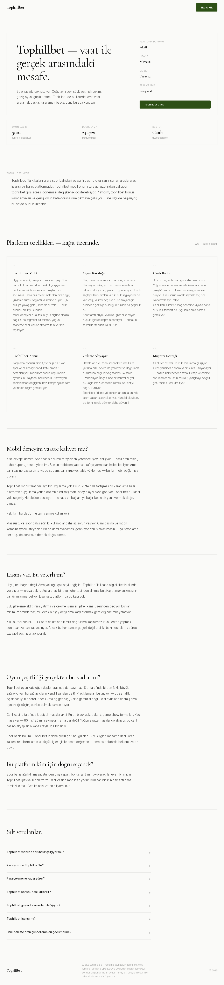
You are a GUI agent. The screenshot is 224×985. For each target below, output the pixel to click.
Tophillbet (15, 7)
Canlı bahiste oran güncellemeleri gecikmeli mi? (79, 932)
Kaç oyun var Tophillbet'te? (79, 866)
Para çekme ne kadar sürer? (79, 879)
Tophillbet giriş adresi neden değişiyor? (79, 906)
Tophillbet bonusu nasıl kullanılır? (79, 892)
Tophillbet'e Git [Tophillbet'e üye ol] (154, 104)
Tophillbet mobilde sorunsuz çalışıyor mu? (79, 852)
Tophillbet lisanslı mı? (79, 919)
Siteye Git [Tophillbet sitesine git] (207, 7)
